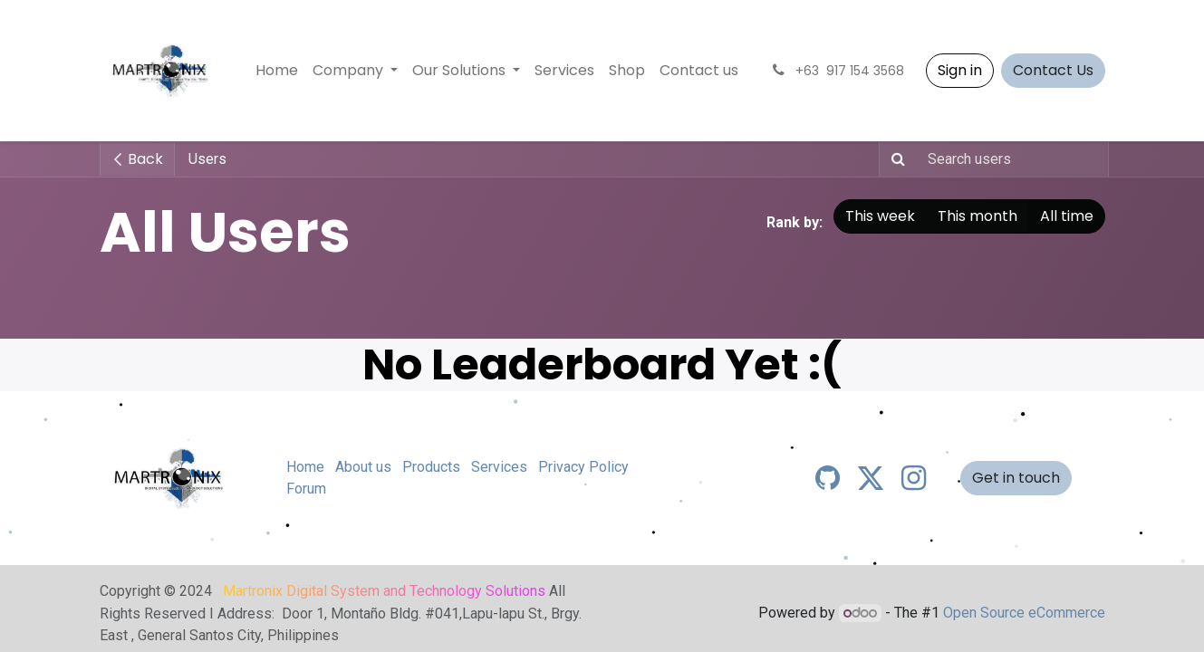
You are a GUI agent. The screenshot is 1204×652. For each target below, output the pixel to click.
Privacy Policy (583, 466)
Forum (306, 488)
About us (363, 466)
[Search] (895, 159)
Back (137, 159)
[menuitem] (276, 71)
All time (1066, 216)
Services (499, 466)
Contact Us (1053, 70)
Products (431, 466)
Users (207, 159)
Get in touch (1016, 477)
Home (305, 466)
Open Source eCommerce (1024, 612)
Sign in (960, 70)
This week (880, 216)
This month (977, 216)
